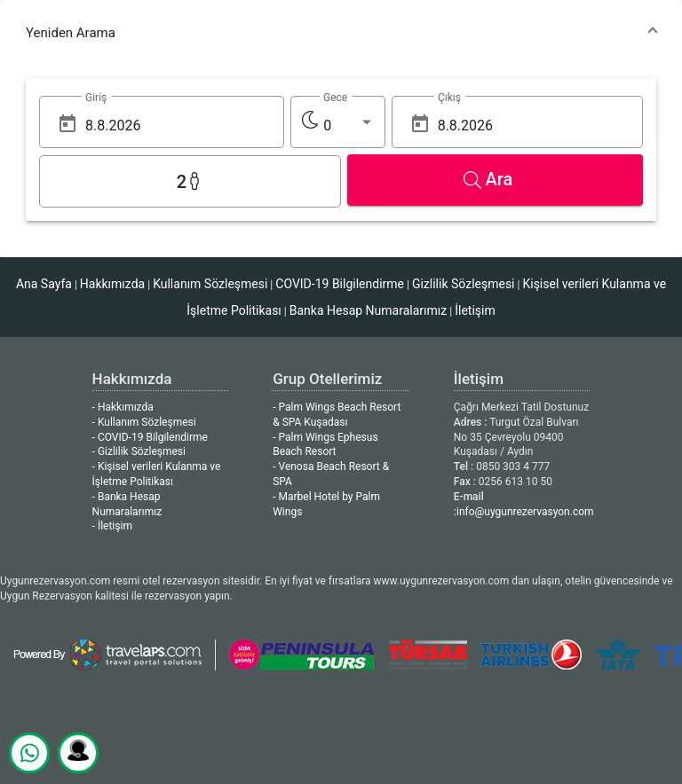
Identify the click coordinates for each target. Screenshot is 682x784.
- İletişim (112, 526)
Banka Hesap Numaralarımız (368, 310)
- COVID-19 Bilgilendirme (150, 437)
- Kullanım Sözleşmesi (144, 422)
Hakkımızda (112, 284)
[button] (341, 32)
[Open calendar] (67, 124)
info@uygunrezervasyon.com (525, 512)
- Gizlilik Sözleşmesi (139, 451)
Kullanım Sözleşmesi (210, 284)
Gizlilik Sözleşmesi (463, 284)
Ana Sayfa (44, 284)
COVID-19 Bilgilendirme (339, 284)
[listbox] (348, 126)
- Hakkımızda (123, 407)
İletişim (475, 310)
